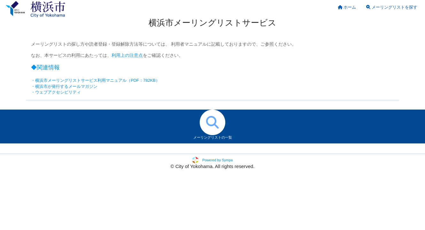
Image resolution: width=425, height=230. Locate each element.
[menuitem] (347, 7)
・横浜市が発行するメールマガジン (64, 86)
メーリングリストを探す (391, 7)
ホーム (347, 7)
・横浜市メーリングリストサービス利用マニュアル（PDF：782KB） (95, 80)
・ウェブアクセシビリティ (56, 92)
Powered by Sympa (217, 160)
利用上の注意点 (127, 55)
